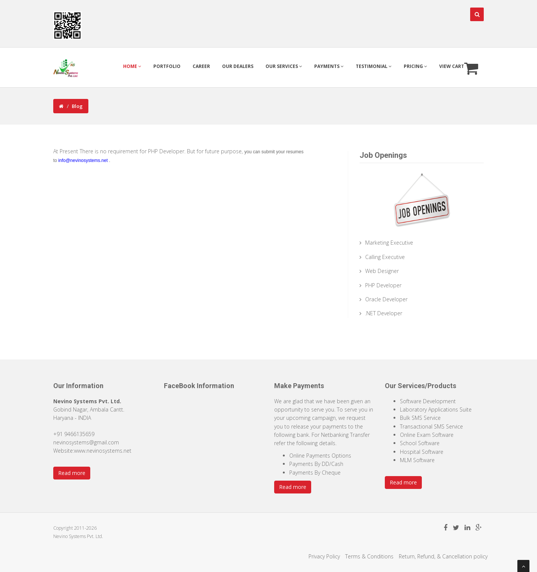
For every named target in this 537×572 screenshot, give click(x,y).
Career (201, 66)
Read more (71, 472)
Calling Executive (385, 257)
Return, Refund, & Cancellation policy (443, 556)
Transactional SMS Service (431, 426)
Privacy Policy (324, 556)
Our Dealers (237, 66)
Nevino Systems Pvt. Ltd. (78, 536)
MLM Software (417, 460)
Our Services (283, 66)
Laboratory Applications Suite (436, 409)
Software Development (428, 401)
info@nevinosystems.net (83, 160)
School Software (420, 443)
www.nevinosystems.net (102, 450)
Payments (329, 66)
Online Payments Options (320, 455)
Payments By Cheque (315, 472)
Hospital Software (421, 451)
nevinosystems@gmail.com (86, 442)
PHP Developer (383, 285)
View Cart (458, 67)
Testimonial (374, 66)
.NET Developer (383, 313)
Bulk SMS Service (420, 417)
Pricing (415, 66)
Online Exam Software (427, 434)
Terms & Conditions (369, 556)
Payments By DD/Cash (316, 463)
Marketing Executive (389, 242)
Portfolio (167, 66)
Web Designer (382, 270)
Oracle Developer (386, 299)
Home (132, 66)
